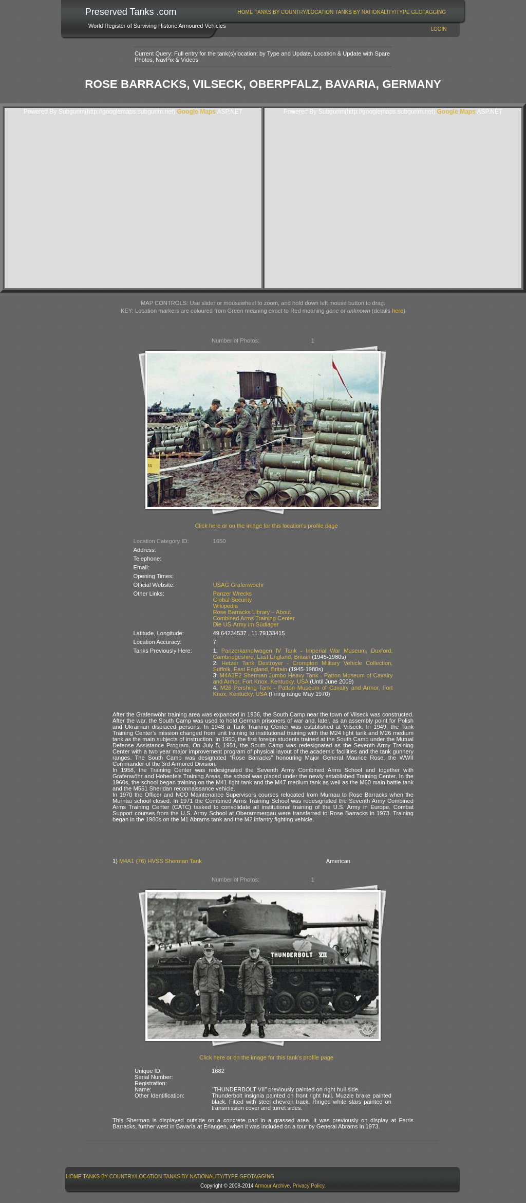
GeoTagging (428, 12)
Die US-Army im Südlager (246, 624)
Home (245, 12)
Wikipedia (225, 606)
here (397, 311)
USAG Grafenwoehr (239, 585)
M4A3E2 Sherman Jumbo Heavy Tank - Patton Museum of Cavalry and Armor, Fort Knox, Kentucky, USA (303, 678)
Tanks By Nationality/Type (372, 12)
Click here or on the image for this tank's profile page (266, 1057)
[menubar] (341, 12)
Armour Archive (272, 1186)
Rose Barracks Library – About (252, 612)
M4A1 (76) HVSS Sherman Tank (160, 861)
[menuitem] (245, 12)
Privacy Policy (309, 1186)
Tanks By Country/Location (294, 12)
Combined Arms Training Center (254, 618)
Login (438, 29)
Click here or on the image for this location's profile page (266, 526)
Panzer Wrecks (232, 593)
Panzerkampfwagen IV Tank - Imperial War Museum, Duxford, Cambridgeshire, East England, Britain (303, 654)
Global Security (232, 600)
